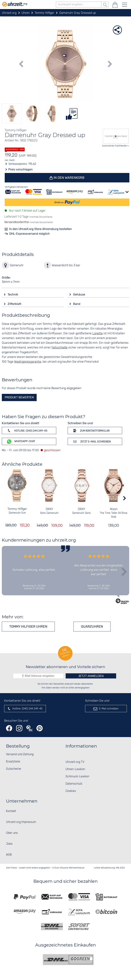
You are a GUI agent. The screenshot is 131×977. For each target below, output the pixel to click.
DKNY (49, 509)
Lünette (97, 333)
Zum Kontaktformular (91, 430)
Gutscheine (13, 769)
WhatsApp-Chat (20, 441)
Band (77, 304)
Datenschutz (74, 784)
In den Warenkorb (69, 178)
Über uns (12, 833)
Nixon (113, 509)
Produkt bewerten (19, 397)
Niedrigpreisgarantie (27, 362)
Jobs (9, 844)
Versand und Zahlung (20, 754)
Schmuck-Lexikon (77, 776)
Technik (13, 294)
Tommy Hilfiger (17, 509)
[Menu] (124, 5)
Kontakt (11, 811)
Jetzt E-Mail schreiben (91, 441)
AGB (9, 855)
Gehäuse (79, 294)
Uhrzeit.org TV (75, 762)
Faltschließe (59, 348)
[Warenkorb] (115, 5)
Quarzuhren (92, 627)
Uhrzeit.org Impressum (21, 822)
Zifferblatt (15, 304)
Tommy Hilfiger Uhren (28, 627)
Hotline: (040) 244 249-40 (26, 430)
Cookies (71, 791)
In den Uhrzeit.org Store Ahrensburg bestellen (40, 229)
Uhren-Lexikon (75, 769)
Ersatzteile (13, 762)
